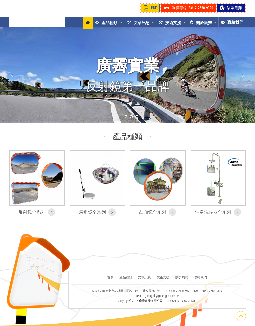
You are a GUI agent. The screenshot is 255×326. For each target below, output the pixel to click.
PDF (154, 8)
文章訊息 (144, 280)
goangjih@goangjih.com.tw (162, 298)
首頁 (110, 280)
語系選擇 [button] (234, 8)
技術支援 (163, 280)
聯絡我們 (200, 280)
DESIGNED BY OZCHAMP (181, 303)
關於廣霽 (181, 280)
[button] (105, 22)
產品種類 (125, 280)
